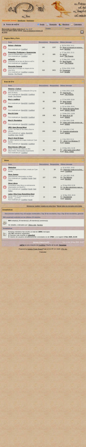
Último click (32, 225)
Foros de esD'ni (12, 25)
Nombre (40, 225)
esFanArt (11, 59)
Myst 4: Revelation (15, 120)
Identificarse (21, 20)
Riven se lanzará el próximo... (73, 47)
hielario (67, 117)
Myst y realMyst (14, 99)
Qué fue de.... (68, 93)
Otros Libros (13, 183)
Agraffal (67, 72)
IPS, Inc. (64, 249)
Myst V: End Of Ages (15, 138)
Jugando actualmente (70, 131)
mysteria (31, 72)
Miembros (65, 24)
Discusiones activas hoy (14, 214)
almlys (23, 133)
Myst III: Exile (13, 113)
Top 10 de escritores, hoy (50, 214)
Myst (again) (67, 101)
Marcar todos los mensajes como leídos (69, 206)
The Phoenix (69, 56)
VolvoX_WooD (70, 110)
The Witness (67, 177)
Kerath (10, 96)
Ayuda (42, 24)
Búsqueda (53, 24)
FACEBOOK (67, 197)
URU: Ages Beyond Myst (17, 127)
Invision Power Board (34, 249)
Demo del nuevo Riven (71, 108)
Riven (10, 106)
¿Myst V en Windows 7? (71, 141)
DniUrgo (10, 74)
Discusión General (15, 66)
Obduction (12, 167)
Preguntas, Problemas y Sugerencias (22, 52)
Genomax (68, 103)
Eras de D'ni (9, 82)
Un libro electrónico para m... (73, 187)
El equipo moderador (32, 214)
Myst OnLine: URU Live (17, 147)
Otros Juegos (13, 174)
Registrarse (30, 20)
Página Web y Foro (12, 38)
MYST (65, 54)
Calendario (78, 24)
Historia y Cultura (14, 89)
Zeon (16, 135)
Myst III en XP (68, 115)
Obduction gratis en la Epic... (73, 169)
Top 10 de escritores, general (72, 214)
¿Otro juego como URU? (71, 150)
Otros (6, 160)
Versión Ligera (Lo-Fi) (41, 242)
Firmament (66, 70)
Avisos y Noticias (14, 45)
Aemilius (67, 49)
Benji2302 (24, 94)
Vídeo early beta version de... (73, 122)
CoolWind (24, 49)
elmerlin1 (31, 235)
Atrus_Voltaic (69, 151)
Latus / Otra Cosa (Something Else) (21, 194)
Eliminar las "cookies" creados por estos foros (41, 206)
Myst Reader (67, 61)
